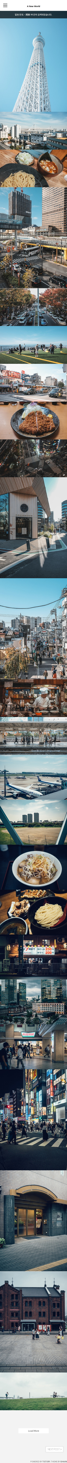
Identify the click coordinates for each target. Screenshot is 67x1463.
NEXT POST (54, 1449)
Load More (33, 1431)
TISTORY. (46, 1461)
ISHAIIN (63, 1461)
